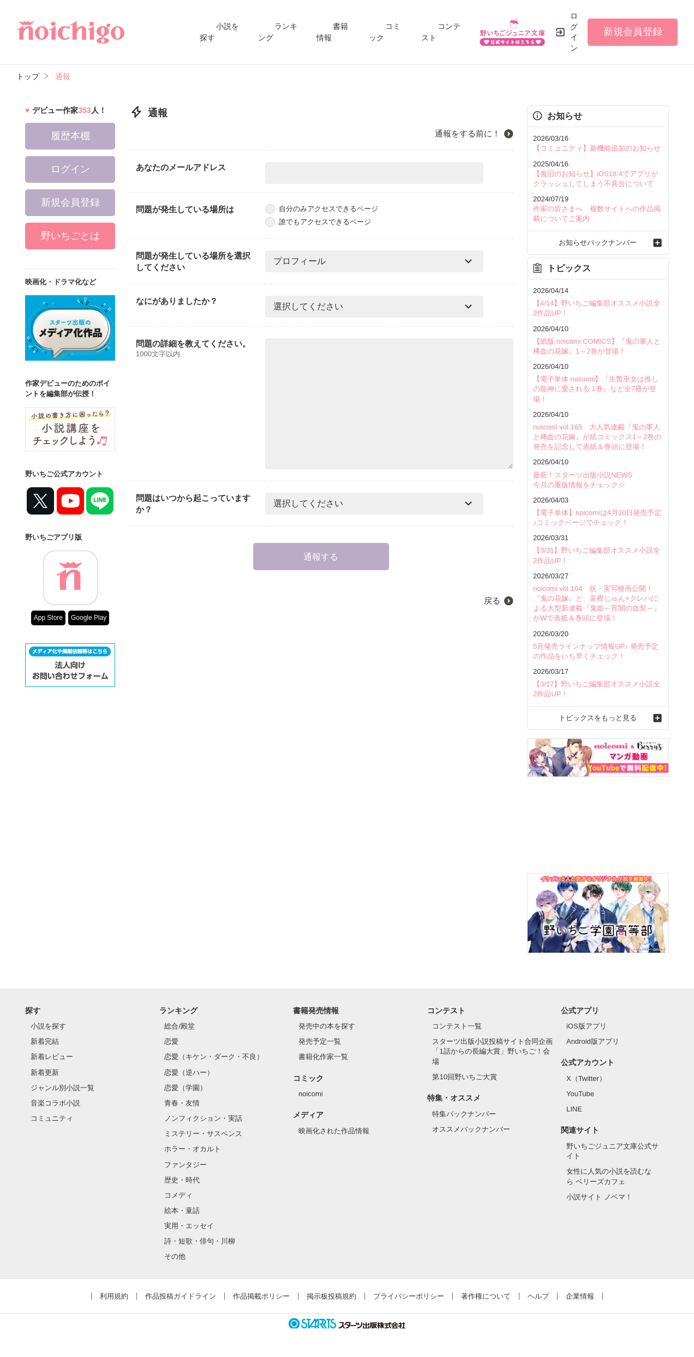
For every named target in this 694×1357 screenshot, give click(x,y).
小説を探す (48, 1026)
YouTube (580, 1094)
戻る (492, 600)
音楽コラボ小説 (55, 1103)
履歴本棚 (70, 135)
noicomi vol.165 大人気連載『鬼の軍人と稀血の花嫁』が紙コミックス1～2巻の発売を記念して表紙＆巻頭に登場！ (597, 437)
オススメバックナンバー (471, 1129)
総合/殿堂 (179, 1026)
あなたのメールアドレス (181, 167)
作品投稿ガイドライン (180, 1296)
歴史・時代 (182, 1180)
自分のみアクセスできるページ (321, 209)
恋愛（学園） (185, 1088)
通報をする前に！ (467, 133)
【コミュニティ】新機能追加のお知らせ (597, 148)
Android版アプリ (592, 1041)
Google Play (88, 617)
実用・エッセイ (189, 1226)
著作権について (486, 1296)
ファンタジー (185, 1165)
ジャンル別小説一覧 (62, 1088)
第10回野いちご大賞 (464, 1077)
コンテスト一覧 (457, 1026)
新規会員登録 (632, 31)
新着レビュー (52, 1057)
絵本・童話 (182, 1210)
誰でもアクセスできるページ (318, 222)
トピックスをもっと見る (598, 718)
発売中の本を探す (326, 1026)
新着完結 (45, 1041)
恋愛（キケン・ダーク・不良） (214, 1057)
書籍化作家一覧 (323, 1057)
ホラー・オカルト (192, 1149)
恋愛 (171, 1041)
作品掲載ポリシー (261, 1296)
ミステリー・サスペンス (203, 1133)
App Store (48, 617)
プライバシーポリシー (408, 1296)
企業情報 (580, 1296)
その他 (175, 1256)
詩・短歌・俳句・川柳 (199, 1241)
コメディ (178, 1195)
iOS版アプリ (586, 1026)
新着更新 (45, 1072)
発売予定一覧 (319, 1041)
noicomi (310, 1094)
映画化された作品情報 (333, 1131)
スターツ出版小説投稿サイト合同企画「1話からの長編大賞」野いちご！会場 (492, 1051)
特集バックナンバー (464, 1114)
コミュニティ (52, 1118)
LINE (574, 1109)
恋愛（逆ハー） (189, 1072)
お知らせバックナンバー (598, 242)
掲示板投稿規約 (331, 1296)
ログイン (574, 31)
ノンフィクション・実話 (203, 1118)
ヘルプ (538, 1296)
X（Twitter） (586, 1078)
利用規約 (114, 1296)
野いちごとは (70, 235)
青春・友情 (182, 1103)
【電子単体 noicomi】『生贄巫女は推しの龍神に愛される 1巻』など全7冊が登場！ (596, 389)
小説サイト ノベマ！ (599, 1197)
